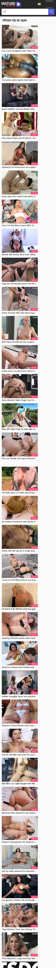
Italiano (24, 962)
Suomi (47, 962)
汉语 (33, 950)
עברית (36, 965)
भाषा (39, 4)
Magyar (27, 950)
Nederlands (21, 953)
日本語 (31, 962)
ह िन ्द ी (32, 953)
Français (28, 965)
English (9, 962)
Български (11, 965)
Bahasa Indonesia (11, 956)
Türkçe (31, 959)
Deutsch (34, 956)
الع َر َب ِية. (11, 953)
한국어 (16, 962)
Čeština (8, 950)
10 (31, 617)
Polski (49, 956)
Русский (14, 959)
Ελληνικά (44, 965)
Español (40, 962)
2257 (36, 944)
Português (17, 950)
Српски (43, 956)
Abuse (29, 944)
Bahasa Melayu (43, 950)
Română (23, 959)
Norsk (6, 959)
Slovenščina (43, 953)
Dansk (20, 965)
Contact (21, 944)
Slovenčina (24, 956)
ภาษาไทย (49, 959)
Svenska (39, 959)
